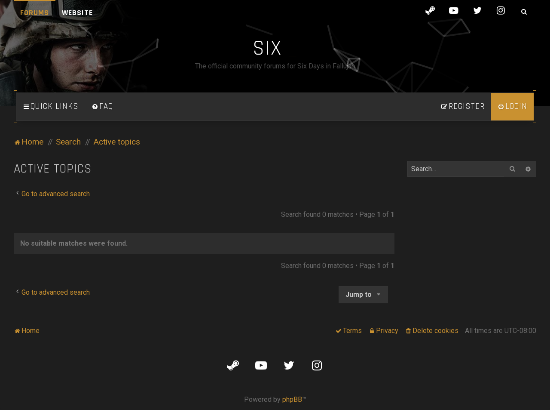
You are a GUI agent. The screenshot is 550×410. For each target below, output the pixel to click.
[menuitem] (102, 106)
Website (77, 13)
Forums (34, 13)
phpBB (292, 399)
